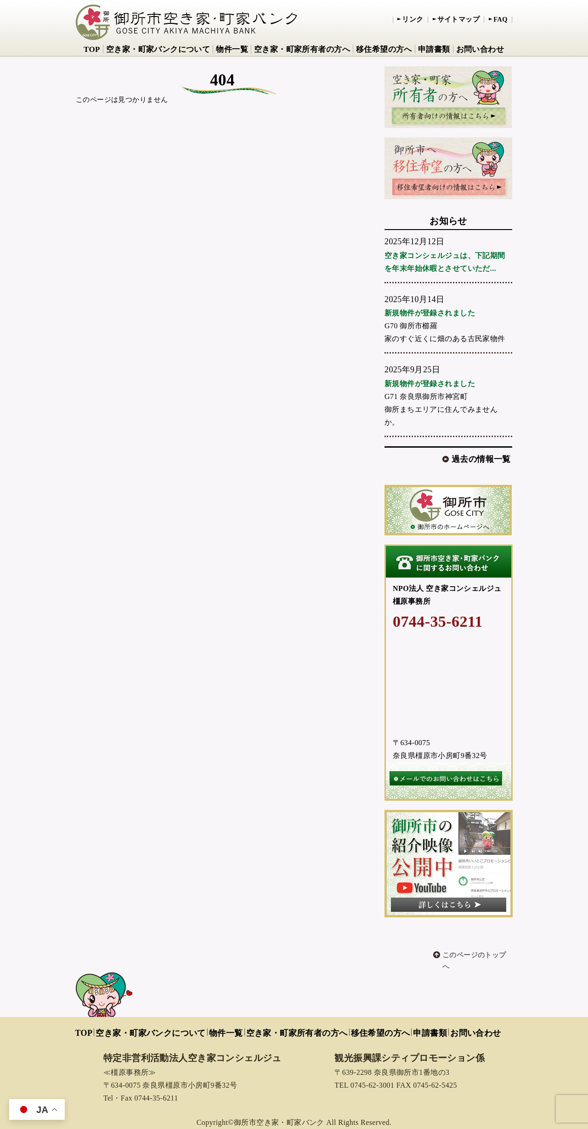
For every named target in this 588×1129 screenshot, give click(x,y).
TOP (92, 49)
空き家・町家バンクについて (158, 49)
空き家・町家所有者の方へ (302, 49)
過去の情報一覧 (481, 459)
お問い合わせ (480, 49)
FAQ (500, 19)
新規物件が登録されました (429, 313)
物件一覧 (232, 49)
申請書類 (434, 49)
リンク (412, 19)
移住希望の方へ (384, 49)
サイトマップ (458, 19)
